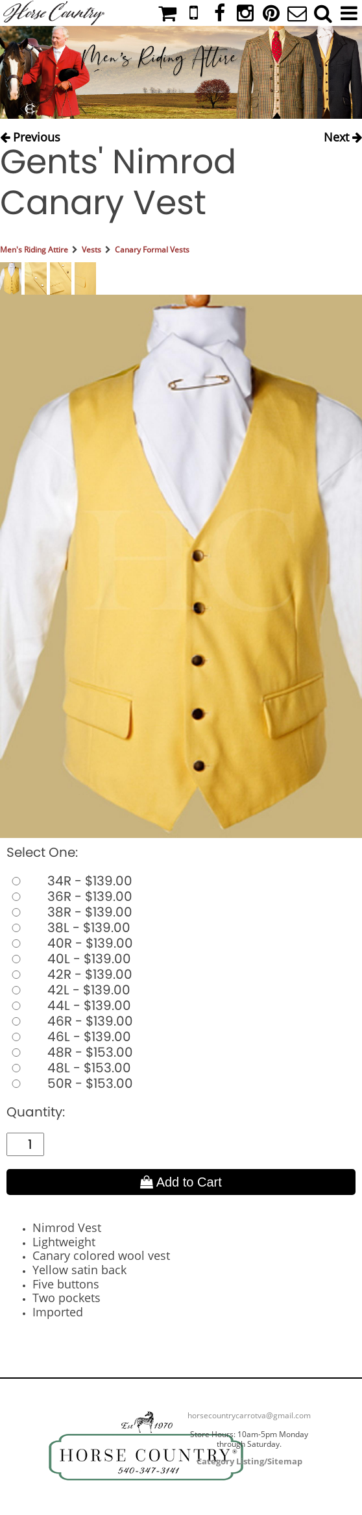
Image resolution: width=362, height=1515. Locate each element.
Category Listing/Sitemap (249, 1461)
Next (343, 136)
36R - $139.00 (69, 896)
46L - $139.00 (68, 1037)
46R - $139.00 (69, 1021)
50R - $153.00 (69, 1083)
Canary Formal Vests (152, 249)
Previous (30, 136)
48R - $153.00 (69, 1052)
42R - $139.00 (69, 974)
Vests (91, 249)
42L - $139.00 (68, 990)
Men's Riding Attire (34, 249)
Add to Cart (181, 1182)
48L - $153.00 (68, 1068)
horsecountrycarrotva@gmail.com (249, 1415)
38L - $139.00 (68, 927)
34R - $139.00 (69, 881)
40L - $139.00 (68, 959)
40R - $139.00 (69, 943)
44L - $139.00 (68, 1005)
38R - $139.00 (69, 912)
